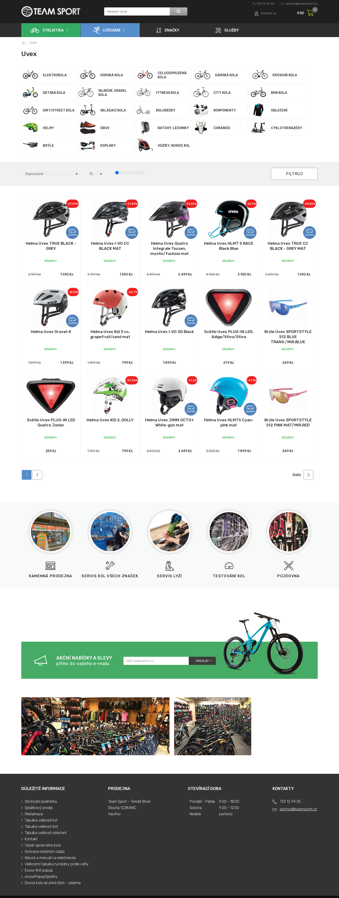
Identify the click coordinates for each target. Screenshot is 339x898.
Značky (167, 30)
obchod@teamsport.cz (301, 3)
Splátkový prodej (39, 790)
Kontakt (31, 821)
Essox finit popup (39, 852)
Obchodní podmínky (41, 784)
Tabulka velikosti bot (41, 809)
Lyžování (106, 30)
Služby (227, 30)
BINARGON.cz (307, 888)
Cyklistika (47, 30)
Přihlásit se (268, 13)
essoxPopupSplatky (41, 859)
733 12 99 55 (265, 3)
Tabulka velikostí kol (41, 802)
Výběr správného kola (43, 827)
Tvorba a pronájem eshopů (274, 888)
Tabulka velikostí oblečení (45, 815)
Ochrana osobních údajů (45, 834)
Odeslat (202, 643)
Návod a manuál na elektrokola (50, 840)
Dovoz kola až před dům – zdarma (53, 865)
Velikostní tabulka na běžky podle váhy (57, 846)
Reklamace (34, 796)
